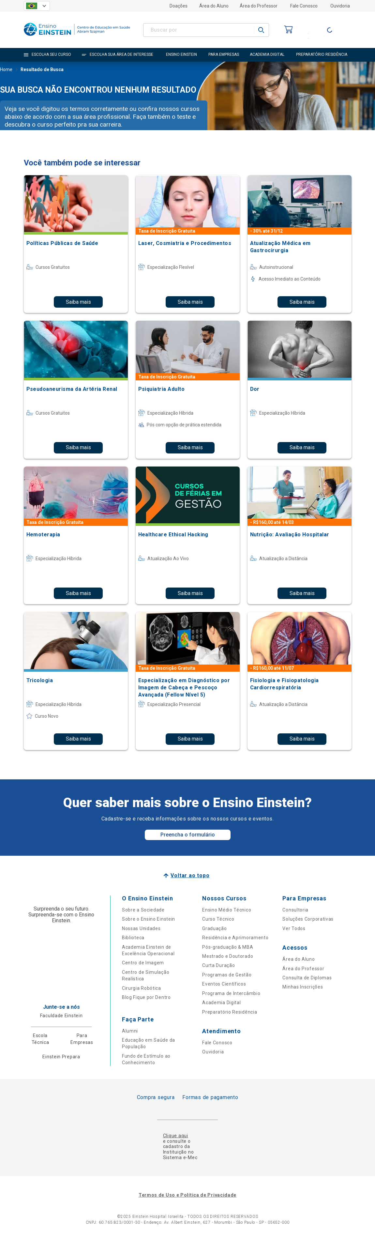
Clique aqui (175, 1135)
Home (6, 70)
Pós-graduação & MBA (227, 947)
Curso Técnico (218, 919)
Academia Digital (221, 1002)
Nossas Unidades (141, 928)
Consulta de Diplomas (307, 977)
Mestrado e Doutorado (227, 956)
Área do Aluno (214, 6)
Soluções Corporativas (308, 919)
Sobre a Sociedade (143, 909)
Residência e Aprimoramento (235, 937)
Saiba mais (78, 302)
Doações (179, 6)
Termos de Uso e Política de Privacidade (187, 1195)
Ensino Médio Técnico (226, 909)
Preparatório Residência (229, 1012)
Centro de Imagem (143, 962)
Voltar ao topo (190, 875)
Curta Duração (218, 965)
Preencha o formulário (187, 835)
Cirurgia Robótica (141, 988)
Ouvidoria (340, 6)
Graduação (214, 928)
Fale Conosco (304, 6)
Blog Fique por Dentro (146, 997)
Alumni (130, 1031)
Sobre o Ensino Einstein (148, 919)
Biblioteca (133, 937)
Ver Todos (293, 928)
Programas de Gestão (226, 974)
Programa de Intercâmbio (231, 993)
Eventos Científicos (224, 984)
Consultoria (295, 909)
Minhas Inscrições (302, 986)
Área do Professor (259, 6)
